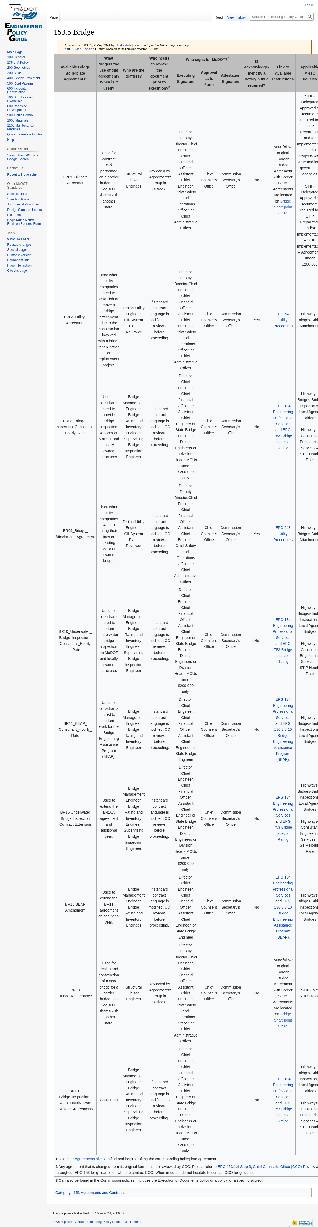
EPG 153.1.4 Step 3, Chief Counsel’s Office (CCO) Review (266, 1166)
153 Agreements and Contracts (99, 1193)
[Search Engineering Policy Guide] (282, 17)
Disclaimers (132, 1222)
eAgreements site (87, 1159)
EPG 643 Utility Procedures (283, 320)
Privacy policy (62, 1222)
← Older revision (82, 48)
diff (67, 48)
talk (128, 45)
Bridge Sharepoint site (283, 207)
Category (63, 1193)
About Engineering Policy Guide (97, 1222)
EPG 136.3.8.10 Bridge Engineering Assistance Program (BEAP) (283, 741)
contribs (139, 45)
